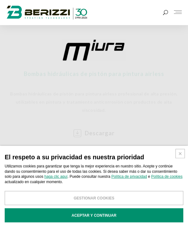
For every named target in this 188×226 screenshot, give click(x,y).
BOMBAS (32, 160)
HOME (10, 160)
